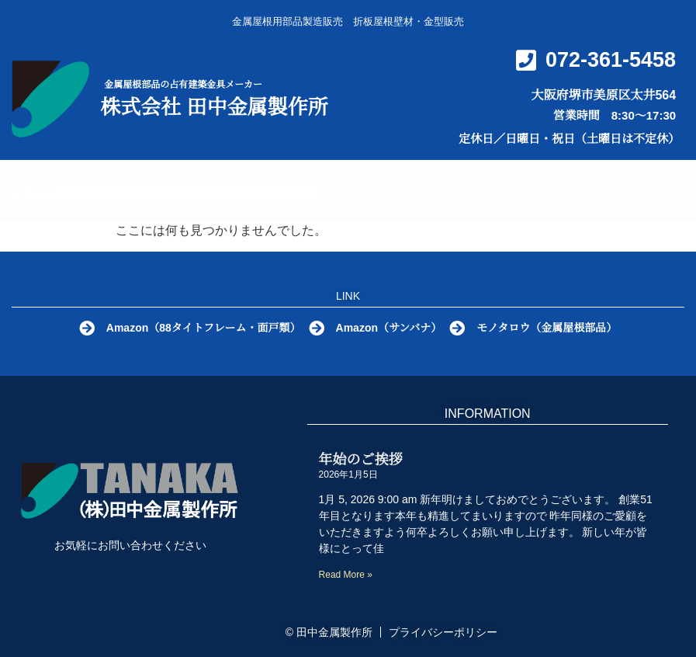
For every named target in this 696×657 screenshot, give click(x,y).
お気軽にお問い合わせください (130, 545)
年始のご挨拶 (361, 460)
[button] (669, 187)
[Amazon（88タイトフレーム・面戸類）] (82, 328)
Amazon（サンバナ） (391, 328)
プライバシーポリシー (443, 632)
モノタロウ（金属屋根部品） (553, 328)
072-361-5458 (610, 59)
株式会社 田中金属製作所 (213, 107)
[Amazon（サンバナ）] (316, 328)
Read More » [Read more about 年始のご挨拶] (345, 574)
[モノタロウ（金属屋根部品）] (462, 328)
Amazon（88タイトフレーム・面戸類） (201, 328)
